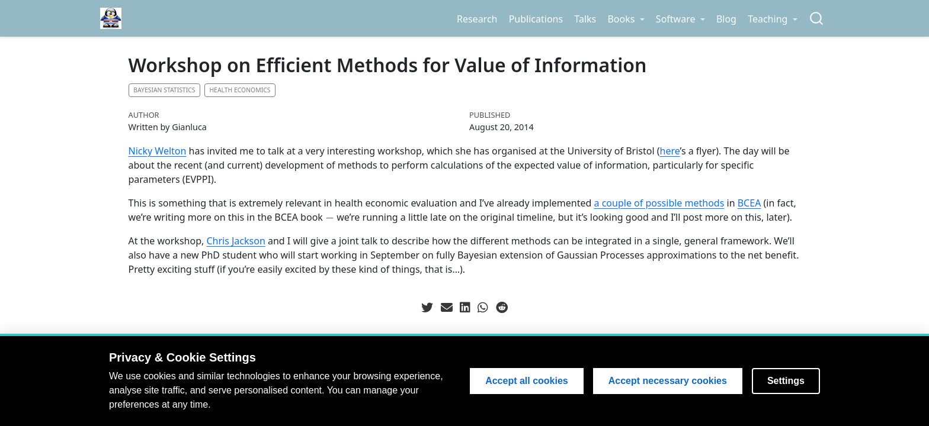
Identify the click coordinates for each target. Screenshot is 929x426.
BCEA (749, 202)
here (670, 150)
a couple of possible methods (659, 202)
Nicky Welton (158, 150)
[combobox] (817, 18)
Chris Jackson (235, 240)
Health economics (239, 90)
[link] (626, 19)
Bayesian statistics (164, 90)
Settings (786, 381)
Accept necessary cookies (667, 381)
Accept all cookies (526, 381)
